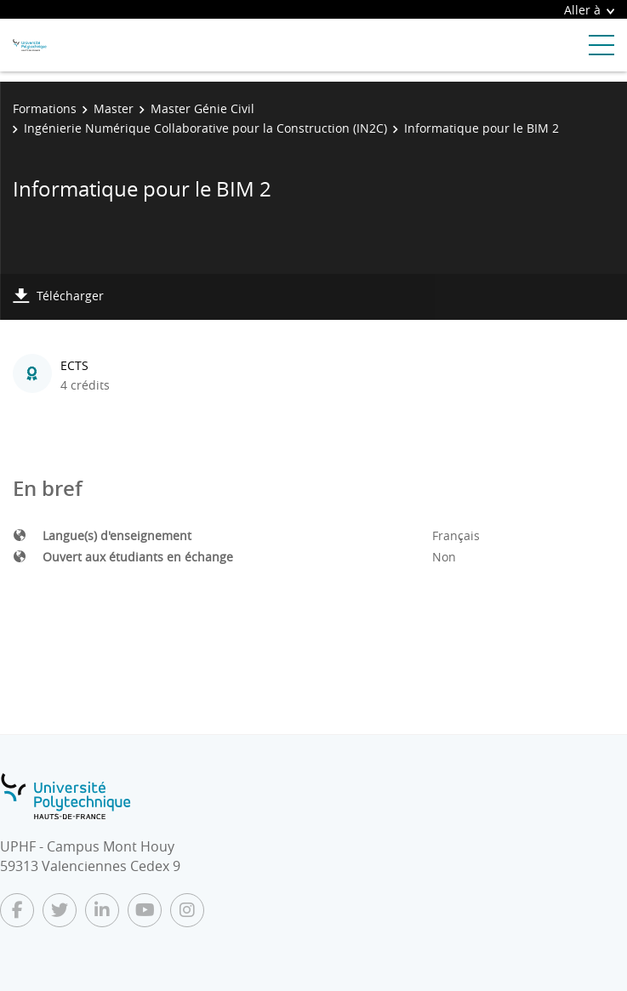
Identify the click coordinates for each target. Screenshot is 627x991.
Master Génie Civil (202, 108)
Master (114, 108)
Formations (45, 108)
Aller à (589, 10)
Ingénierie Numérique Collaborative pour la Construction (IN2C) (205, 128)
